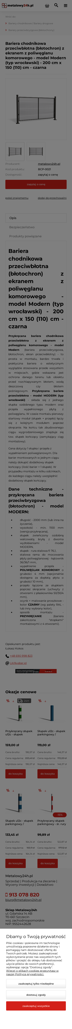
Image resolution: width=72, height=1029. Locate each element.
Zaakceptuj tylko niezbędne (36, 983)
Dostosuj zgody (36, 994)
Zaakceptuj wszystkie (36, 1005)
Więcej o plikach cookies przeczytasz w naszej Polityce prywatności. (32, 972)
